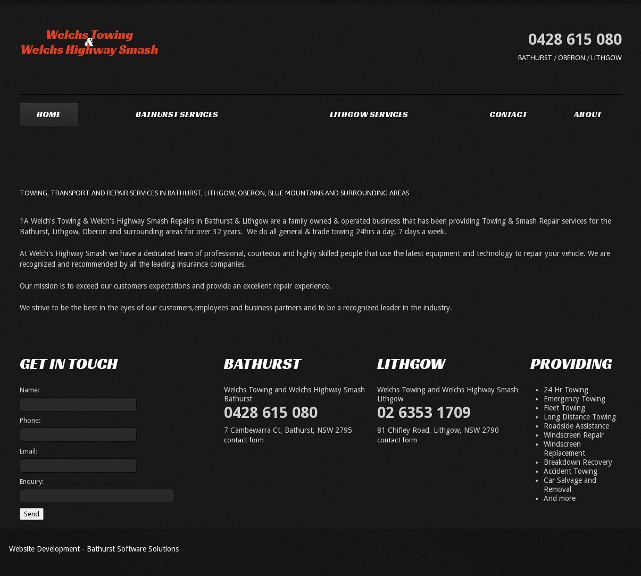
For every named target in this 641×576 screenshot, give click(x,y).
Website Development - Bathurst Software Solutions (94, 549)
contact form (244, 440)
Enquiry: (32, 482)
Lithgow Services (369, 114)
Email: (28, 451)
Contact (508, 114)
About (588, 114)
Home (49, 114)
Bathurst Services (177, 114)
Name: (29, 390)
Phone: (30, 420)
